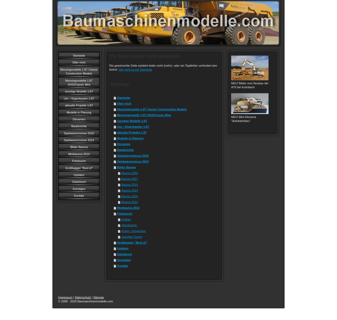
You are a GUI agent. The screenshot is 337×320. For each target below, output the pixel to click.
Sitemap (98, 297)
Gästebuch (124, 254)
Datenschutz (83, 297)
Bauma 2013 (129, 190)
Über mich (124, 103)
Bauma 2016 (129, 196)
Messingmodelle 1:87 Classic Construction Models (152, 109)
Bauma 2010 (129, 184)
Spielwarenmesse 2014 (133, 161)
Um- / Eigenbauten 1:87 (133, 126)
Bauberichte (125, 149)
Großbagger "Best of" (132, 242)
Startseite (123, 97)
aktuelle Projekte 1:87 (132, 132)
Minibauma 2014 (128, 207)
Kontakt (122, 265)
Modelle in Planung (130, 138)
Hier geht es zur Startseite (135, 69)
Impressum (65, 297)
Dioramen (124, 144)
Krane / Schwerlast (133, 231)
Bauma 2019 (129, 202)
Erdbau (126, 219)
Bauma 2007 (129, 178)
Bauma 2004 (129, 173)
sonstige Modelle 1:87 (132, 120)
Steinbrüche (129, 225)
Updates (122, 248)
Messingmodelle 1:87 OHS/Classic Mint (144, 115)
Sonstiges (124, 260)
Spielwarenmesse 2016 (133, 155)
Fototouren (124, 213)
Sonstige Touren (131, 236)
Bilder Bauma (126, 167)
